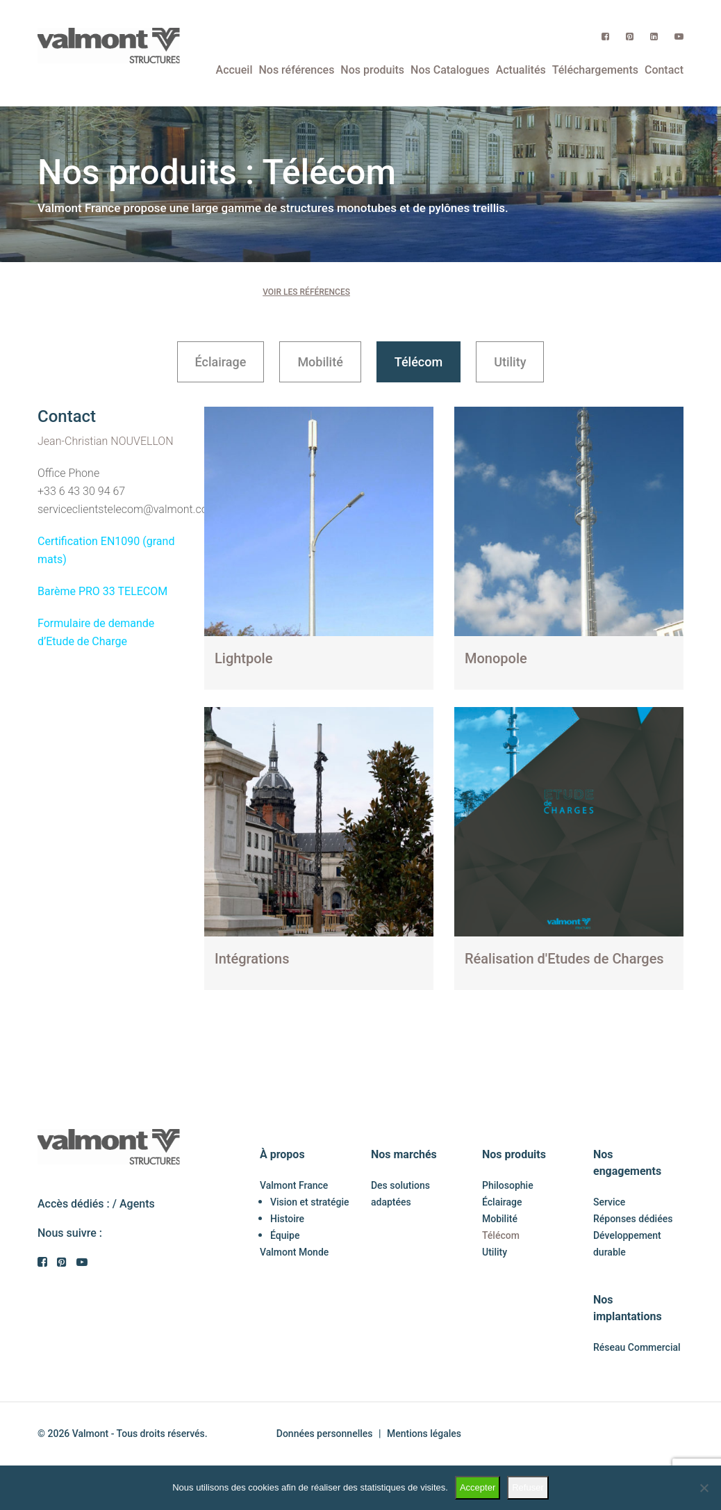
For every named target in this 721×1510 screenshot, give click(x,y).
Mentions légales (424, 1433)
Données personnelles (324, 1433)
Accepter (477, 1487)
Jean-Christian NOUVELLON (106, 441)
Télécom (418, 362)
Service (609, 1202)
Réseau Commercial (637, 1347)
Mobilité (319, 362)
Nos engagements (627, 1163)
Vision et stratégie (309, 1202)
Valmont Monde (294, 1252)
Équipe (284, 1235)
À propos (282, 1154)
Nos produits (372, 69)
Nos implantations (627, 1308)
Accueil (234, 69)
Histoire (287, 1218)
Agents (137, 1203)
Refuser (528, 1487)
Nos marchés (404, 1154)
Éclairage (221, 362)
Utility (510, 362)
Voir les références (306, 292)
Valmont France (294, 1185)
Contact (664, 69)
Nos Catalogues (450, 69)
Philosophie (507, 1185)
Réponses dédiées (632, 1218)
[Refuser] (704, 1488)
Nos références (296, 69)
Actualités (521, 69)
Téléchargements (595, 69)
